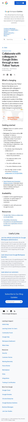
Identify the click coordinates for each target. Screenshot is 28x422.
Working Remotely (7, 361)
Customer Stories (7, 357)
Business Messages (7, 407)
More (6, 36)
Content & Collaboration (11, 30)
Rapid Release (13, 68)
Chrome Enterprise (7, 398)
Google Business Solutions (9, 403)
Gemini (6, 31)
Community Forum (7, 333)
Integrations (5, 378)
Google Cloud (6, 390)
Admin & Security (9, 33)
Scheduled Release (6, 70)
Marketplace (5, 370)
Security (4, 353)
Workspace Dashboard (8, 341)
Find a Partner (6, 366)
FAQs (3, 374)
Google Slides (5, 68)
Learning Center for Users (9, 328)
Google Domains (7, 394)
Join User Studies (7, 411)
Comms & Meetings (10, 28)
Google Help (5, 337)
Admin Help (5, 324)
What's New (5, 345)
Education (7, 34)
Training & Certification (8, 382)
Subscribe (20, 3)
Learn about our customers (9, 272)
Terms (13, 420)
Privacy (10, 420)
